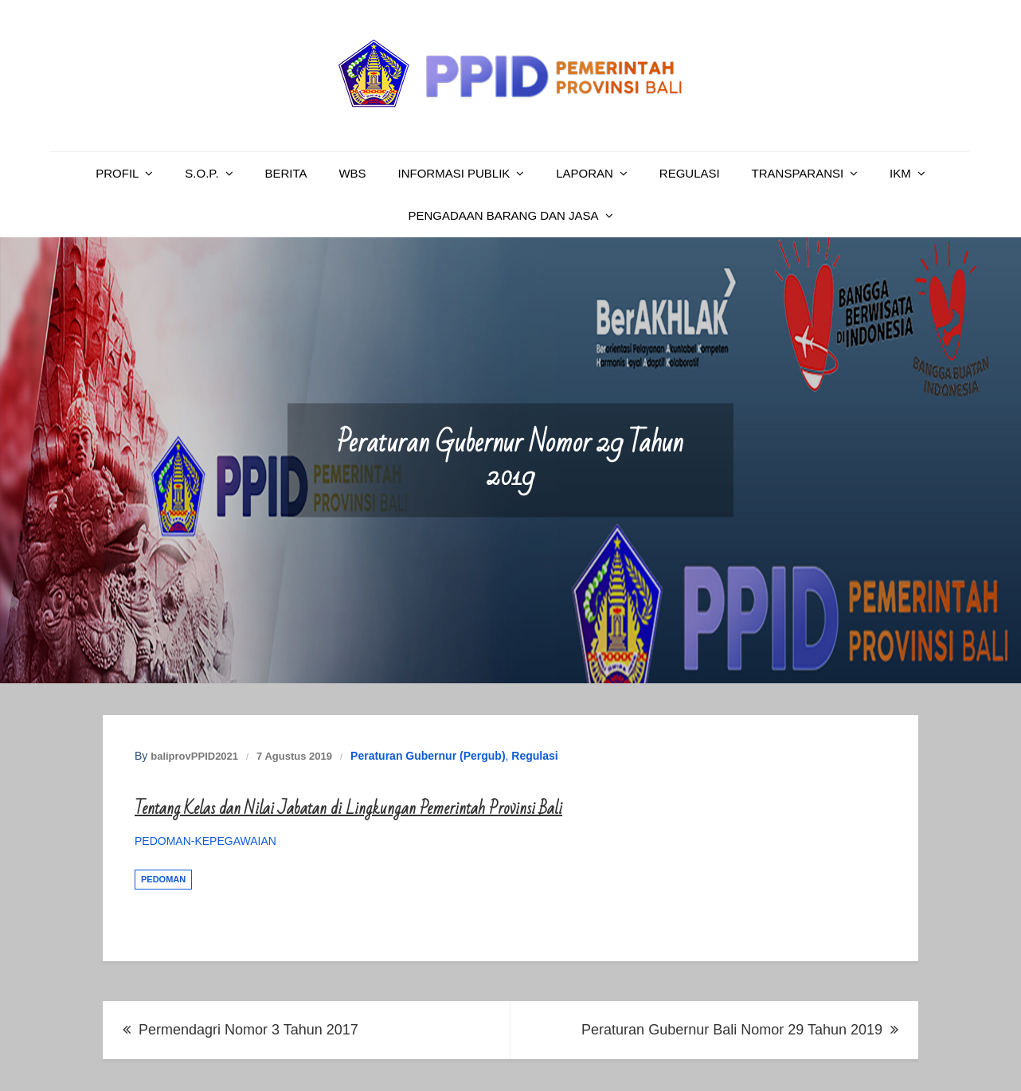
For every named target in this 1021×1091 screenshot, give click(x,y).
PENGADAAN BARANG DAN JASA (503, 215)
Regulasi (689, 173)
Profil (117, 173)
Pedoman (163, 879)
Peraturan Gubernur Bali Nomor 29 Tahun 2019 (731, 1030)
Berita (285, 173)
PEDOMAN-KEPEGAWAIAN (205, 841)
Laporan (584, 173)
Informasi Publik (454, 173)
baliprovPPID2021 (194, 756)
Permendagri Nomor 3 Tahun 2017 (248, 1030)
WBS (352, 173)
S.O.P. (201, 173)
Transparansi (798, 173)
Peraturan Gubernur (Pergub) (427, 755)
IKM (900, 173)
